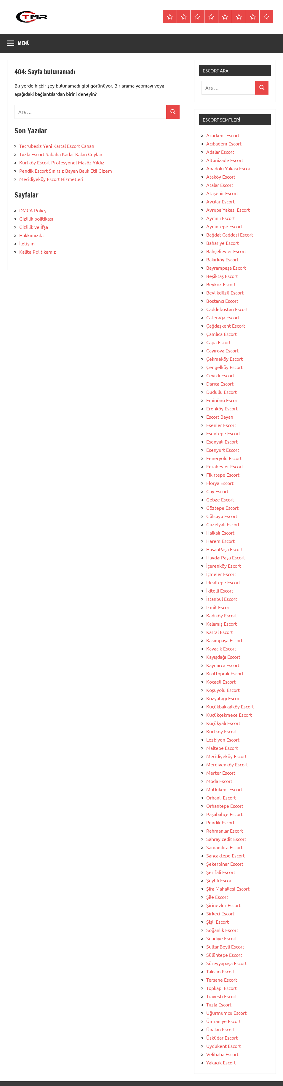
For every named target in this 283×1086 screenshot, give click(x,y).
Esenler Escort (221, 425)
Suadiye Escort (221, 938)
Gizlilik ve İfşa (33, 227)
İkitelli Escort (219, 590)
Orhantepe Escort (224, 806)
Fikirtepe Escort (222, 475)
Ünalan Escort (220, 1029)
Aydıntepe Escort (224, 226)
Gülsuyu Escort (221, 516)
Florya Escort (220, 483)
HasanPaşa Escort (224, 549)
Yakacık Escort (221, 1062)
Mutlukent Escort (224, 789)
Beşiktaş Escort (222, 276)
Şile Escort (217, 897)
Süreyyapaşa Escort (226, 963)
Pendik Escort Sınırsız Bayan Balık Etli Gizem (65, 171)
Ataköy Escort (220, 176)
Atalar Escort (219, 185)
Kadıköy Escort (221, 615)
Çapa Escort (218, 342)
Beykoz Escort (221, 284)
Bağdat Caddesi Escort (229, 234)
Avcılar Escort (220, 201)
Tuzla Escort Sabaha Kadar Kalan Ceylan (60, 154)
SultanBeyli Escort (225, 946)
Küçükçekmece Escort (229, 715)
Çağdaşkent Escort (225, 325)
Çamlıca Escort (221, 334)
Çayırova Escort (222, 350)
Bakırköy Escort (222, 259)
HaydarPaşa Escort (225, 557)
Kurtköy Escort (221, 731)
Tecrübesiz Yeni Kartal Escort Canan (56, 146)
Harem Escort (220, 541)
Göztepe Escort (222, 508)
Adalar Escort (220, 152)
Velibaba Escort (222, 1054)
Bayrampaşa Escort (226, 268)
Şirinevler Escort (223, 905)
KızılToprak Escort (225, 673)
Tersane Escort (221, 980)
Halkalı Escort (220, 532)
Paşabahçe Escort (224, 814)
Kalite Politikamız (37, 252)
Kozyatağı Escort (223, 698)
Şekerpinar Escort (224, 864)
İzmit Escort (218, 607)
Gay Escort (217, 491)
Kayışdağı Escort (223, 657)
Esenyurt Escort (222, 450)
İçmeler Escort (221, 574)
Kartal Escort (219, 632)
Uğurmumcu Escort (226, 1013)
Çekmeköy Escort (224, 359)
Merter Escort (220, 773)
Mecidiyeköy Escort (226, 756)
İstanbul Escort (221, 599)
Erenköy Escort (222, 408)
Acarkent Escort (222, 135)
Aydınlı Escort (220, 218)
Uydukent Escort (223, 1046)
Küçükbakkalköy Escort (230, 706)
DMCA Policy (33, 210)
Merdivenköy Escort (227, 764)
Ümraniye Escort (223, 1021)
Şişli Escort (217, 922)
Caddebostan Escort (227, 309)
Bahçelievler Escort (226, 251)
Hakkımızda (31, 235)
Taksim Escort (220, 971)
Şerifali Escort (220, 872)
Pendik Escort (220, 822)
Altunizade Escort (224, 160)
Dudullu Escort (221, 392)
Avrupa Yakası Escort (228, 210)
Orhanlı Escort (221, 797)
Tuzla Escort (218, 1004)
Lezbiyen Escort (222, 739)
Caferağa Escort (222, 317)
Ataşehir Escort (222, 193)
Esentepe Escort (223, 433)
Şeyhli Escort (219, 880)
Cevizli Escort (220, 375)
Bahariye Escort (222, 243)
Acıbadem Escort (224, 143)
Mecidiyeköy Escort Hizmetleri (51, 179)
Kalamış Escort (221, 624)
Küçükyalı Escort (223, 723)
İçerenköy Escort (223, 566)
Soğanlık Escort (222, 930)
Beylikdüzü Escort (225, 292)
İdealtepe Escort (223, 582)
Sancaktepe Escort (225, 855)
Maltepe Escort (222, 748)
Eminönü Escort (222, 400)
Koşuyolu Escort (223, 690)
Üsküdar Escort (222, 1037)
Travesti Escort (221, 996)
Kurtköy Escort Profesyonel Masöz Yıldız (61, 162)
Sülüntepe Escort (224, 955)
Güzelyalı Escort (223, 524)
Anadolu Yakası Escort (229, 168)
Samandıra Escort (224, 847)
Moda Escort (219, 781)
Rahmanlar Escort (224, 830)
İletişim (27, 243)
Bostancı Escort (222, 301)
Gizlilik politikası (36, 218)
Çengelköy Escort (224, 367)
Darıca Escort (220, 383)
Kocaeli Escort (221, 681)
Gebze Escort (220, 499)
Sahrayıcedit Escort (226, 839)
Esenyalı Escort (222, 441)
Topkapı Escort (221, 988)
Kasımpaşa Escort (224, 640)
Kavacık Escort (221, 648)
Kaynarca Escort (222, 665)
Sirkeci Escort (220, 913)
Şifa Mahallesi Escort (228, 888)
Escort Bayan (219, 417)
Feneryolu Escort (224, 458)
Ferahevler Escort (224, 466)
